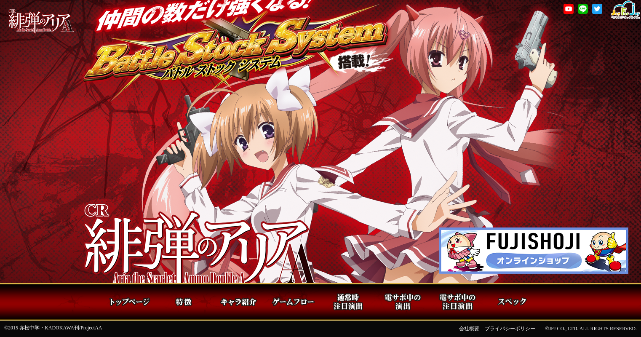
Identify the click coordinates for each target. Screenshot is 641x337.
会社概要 (469, 329)
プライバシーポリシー (510, 329)
